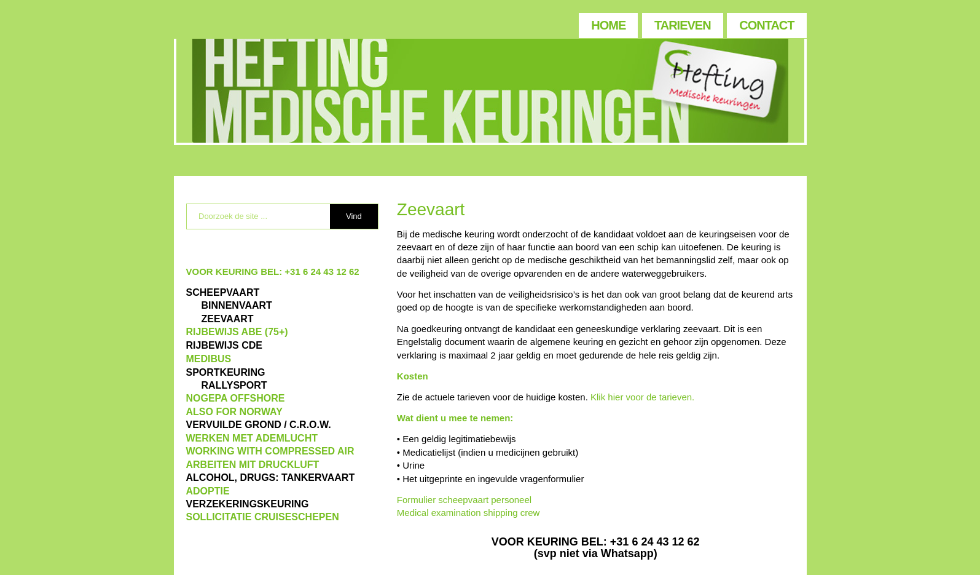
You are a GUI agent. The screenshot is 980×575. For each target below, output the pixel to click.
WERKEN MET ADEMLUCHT (252, 438)
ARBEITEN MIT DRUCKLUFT (252, 464)
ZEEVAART (228, 319)
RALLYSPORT (234, 385)
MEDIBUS (209, 359)
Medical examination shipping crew (468, 512)
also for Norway (234, 411)
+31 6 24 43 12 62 (321, 271)
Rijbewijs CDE (224, 345)
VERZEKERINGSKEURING (247, 504)
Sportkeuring (225, 372)
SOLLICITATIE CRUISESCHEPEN (262, 517)
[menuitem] (608, 22)
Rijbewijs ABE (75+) (237, 332)
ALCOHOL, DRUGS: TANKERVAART (270, 477)
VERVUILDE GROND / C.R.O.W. (258, 424)
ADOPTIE (208, 491)
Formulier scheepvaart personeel (464, 499)
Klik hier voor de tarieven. (642, 397)
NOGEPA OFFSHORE (235, 398)
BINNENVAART (237, 305)
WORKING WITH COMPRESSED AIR (270, 451)
